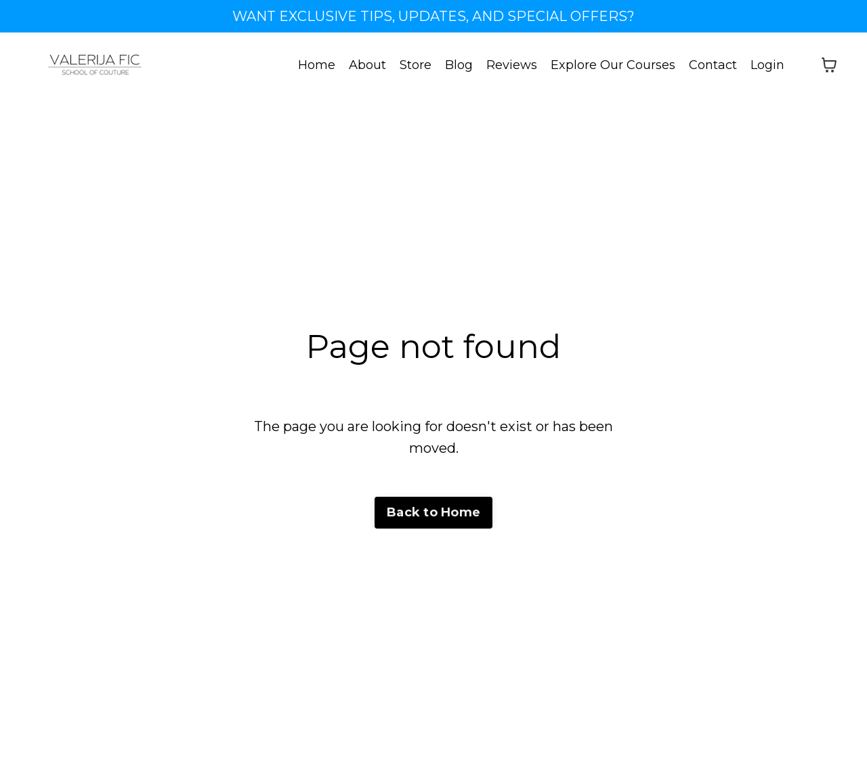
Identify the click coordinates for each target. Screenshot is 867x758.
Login (767, 65)
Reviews (511, 65)
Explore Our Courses (613, 65)
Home (316, 65)
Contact (713, 65)
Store (415, 65)
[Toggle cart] (829, 65)
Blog (459, 65)
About (367, 65)
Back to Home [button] (433, 512)
